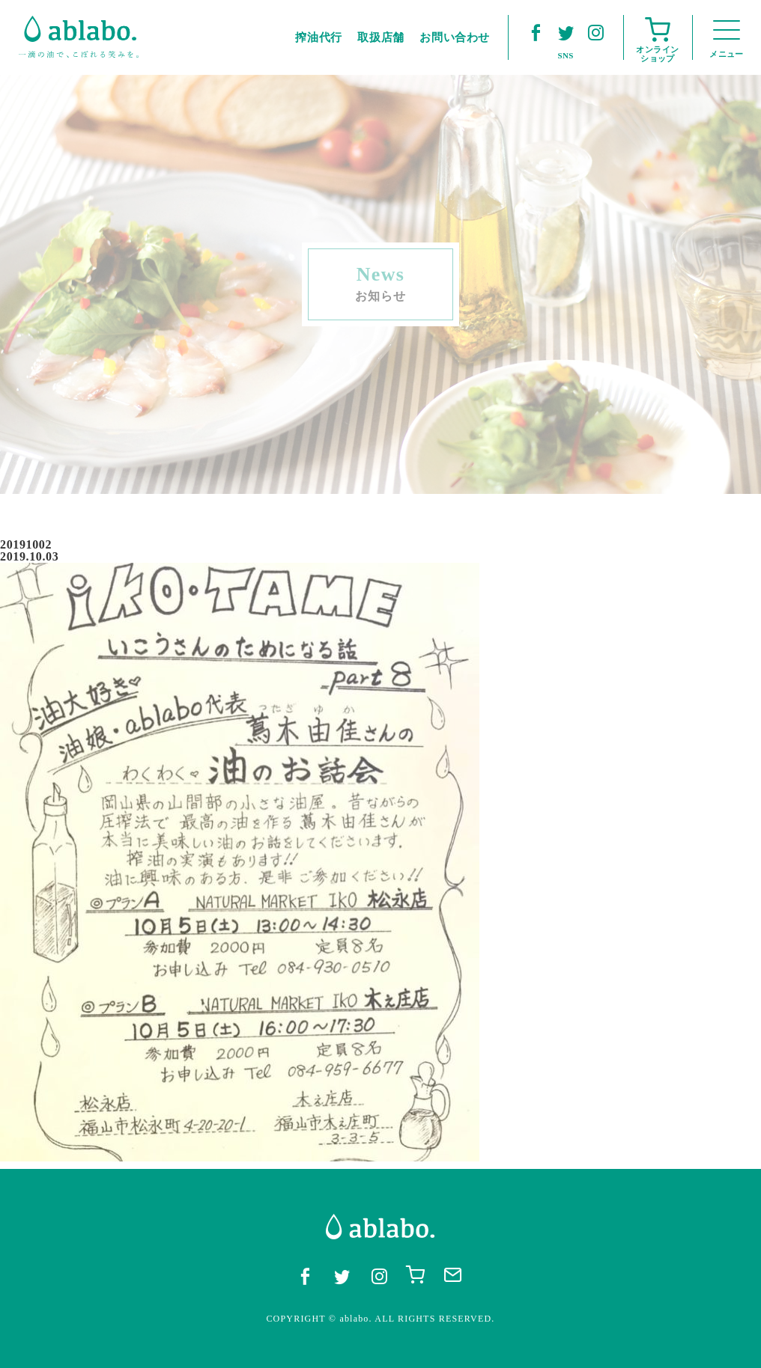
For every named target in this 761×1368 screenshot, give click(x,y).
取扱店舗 (380, 37)
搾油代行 (318, 37)
